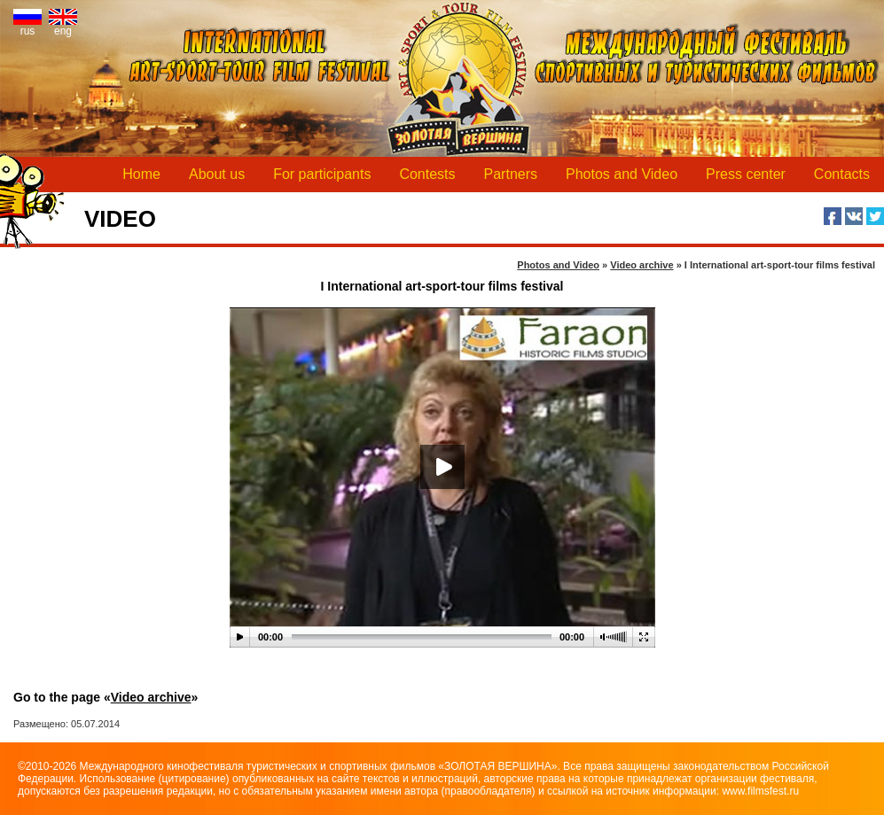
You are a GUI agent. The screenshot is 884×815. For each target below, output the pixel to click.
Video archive (151, 697)
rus (27, 26)
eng (63, 26)
